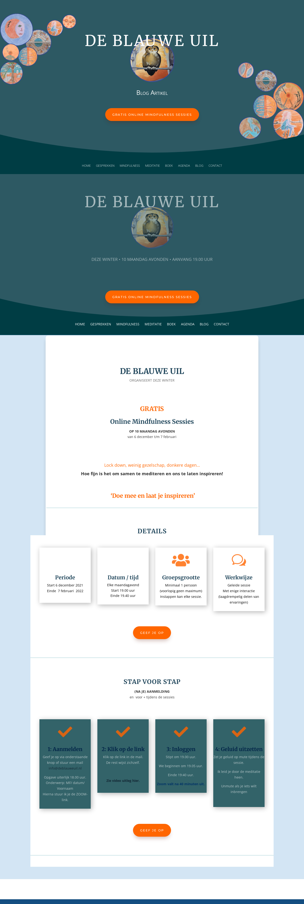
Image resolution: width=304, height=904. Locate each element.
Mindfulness (130, 166)
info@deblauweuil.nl (65, 768)
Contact (215, 166)
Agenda (184, 166)
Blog (199, 166)
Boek (169, 166)
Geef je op (152, 633)
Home (86, 166)
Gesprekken (105, 166)
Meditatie (152, 166)
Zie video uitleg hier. (123, 780)
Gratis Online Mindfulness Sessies (152, 114)
